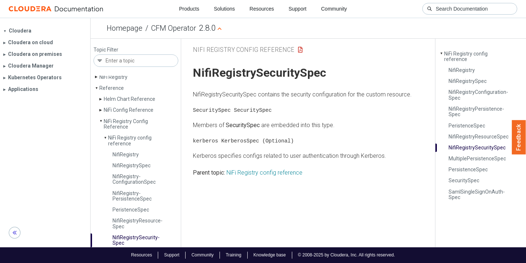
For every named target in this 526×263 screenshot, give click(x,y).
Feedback (518, 137)
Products (189, 9)
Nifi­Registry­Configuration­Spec (134, 179)
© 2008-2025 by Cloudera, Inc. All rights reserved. (346, 255)
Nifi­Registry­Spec (131, 165)
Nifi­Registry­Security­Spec (136, 240)
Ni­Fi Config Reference (128, 110)
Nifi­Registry (126, 154)
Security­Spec (464, 180)
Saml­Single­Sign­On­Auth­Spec (477, 194)
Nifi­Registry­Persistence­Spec (132, 196)
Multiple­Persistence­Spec (477, 158)
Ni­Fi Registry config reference (130, 140)
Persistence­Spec (468, 169)
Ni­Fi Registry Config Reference (126, 124)
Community (334, 9)
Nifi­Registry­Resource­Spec (138, 223)
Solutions (224, 9)
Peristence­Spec (131, 210)
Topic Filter (106, 50)
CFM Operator (173, 28)
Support (297, 9)
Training (233, 255)
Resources (261, 9)
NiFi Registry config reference (264, 172)
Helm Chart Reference (129, 99)
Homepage (124, 28)
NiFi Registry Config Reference (243, 49)
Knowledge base (270, 255)
